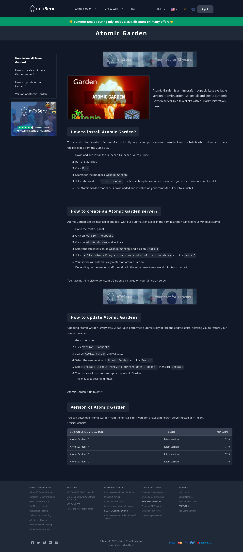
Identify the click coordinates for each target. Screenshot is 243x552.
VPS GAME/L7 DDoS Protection (81, 492)
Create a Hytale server (152, 515)
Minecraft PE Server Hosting (42, 497)
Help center (184, 492)
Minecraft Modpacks (113, 501)
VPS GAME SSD (74, 504)
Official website (76, 423)
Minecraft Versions (112, 497)
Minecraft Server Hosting (41, 492)
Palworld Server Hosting (41, 524)
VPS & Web (114, 9)
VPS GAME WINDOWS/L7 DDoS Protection (81, 498)
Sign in (205, 9)
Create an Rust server (152, 511)
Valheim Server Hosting (40, 515)
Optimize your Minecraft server (118, 506)
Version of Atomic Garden (31, 94)
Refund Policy (128, 545)
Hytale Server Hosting (40, 529)
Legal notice (114, 545)
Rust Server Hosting (39, 511)
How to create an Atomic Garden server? (30, 72)
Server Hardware (186, 497)
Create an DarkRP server (153, 497)
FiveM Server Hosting (39, 506)
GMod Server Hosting (39, 501)
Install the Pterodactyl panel (80, 509)
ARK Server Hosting (39, 520)
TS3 (133, 9)
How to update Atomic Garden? (29, 84)
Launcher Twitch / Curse (134, 155)
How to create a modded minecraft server (120, 516)
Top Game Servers (187, 511)
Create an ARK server (151, 506)
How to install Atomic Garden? (29, 60)
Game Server (85, 9)
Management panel (188, 501)
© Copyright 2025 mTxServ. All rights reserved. (121, 541)
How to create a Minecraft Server (119, 492)
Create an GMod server (152, 492)
